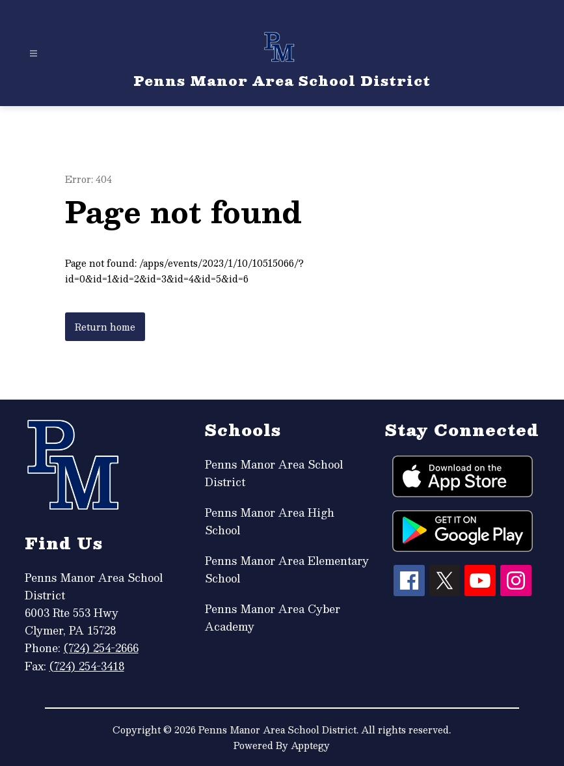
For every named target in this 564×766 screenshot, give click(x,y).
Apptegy (310, 745)
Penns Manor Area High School (269, 521)
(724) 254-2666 (101, 648)
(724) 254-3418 (86, 666)
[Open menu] (33, 53)
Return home (105, 327)
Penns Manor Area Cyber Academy (272, 617)
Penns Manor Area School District (274, 473)
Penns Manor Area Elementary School (287, 569)
